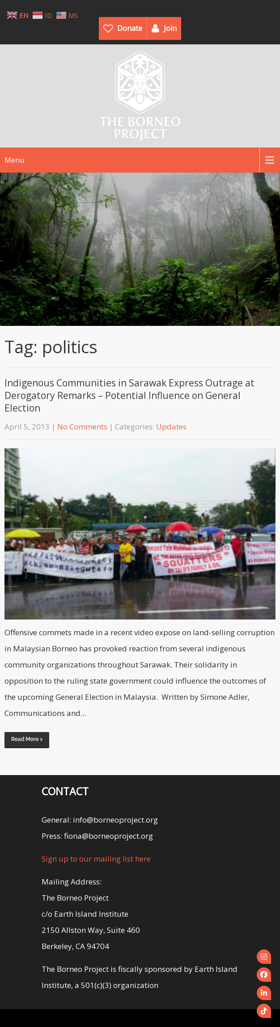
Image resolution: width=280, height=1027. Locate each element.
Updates (171, 426)
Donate (129, 28)
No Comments (82, 426)
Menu (14, 160)
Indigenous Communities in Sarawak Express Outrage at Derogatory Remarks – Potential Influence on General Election (129, 395)
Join (170, 28)
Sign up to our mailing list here (96, 859)
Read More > (26, 739)
